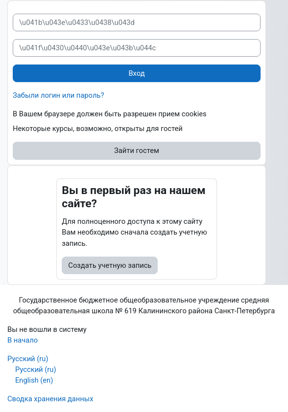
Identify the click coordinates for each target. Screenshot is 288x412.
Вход (136, 73)
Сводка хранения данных (50, 398)
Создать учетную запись (109, 265)
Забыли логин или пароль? (58, 95)
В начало (22, 340)
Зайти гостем (136, 150)
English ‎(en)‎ (34, 380)
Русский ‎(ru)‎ (27, 358)
